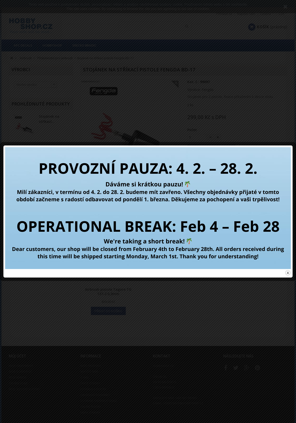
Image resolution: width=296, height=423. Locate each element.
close (288, 270)
